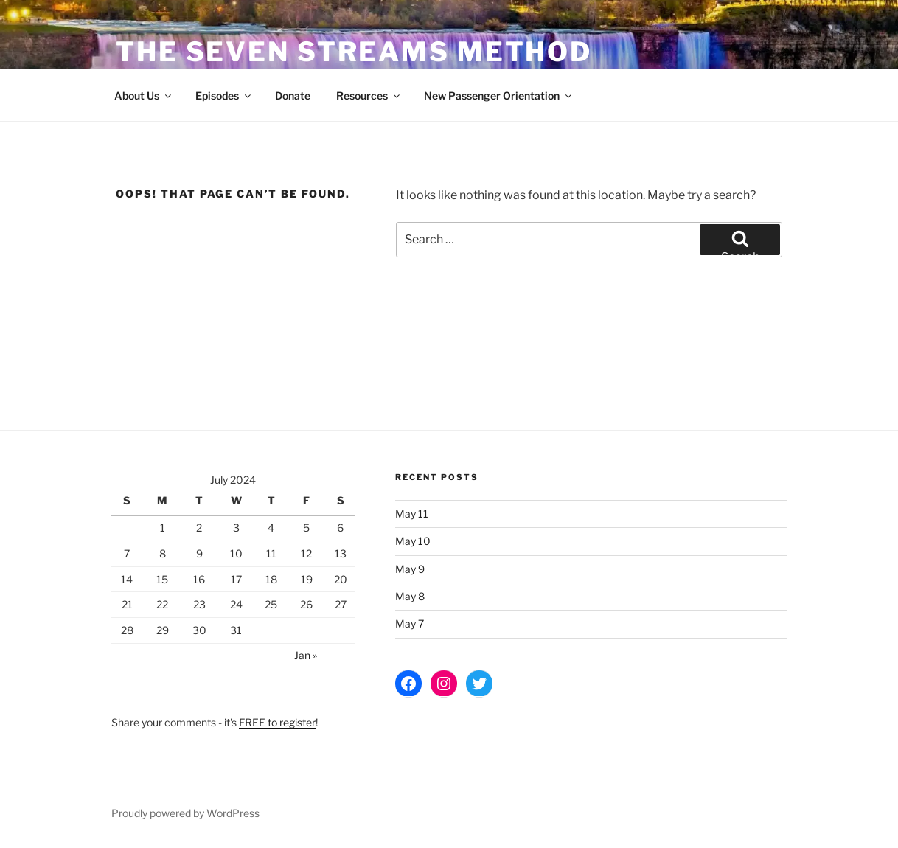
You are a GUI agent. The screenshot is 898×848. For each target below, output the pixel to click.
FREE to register (277, 722)
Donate (292, 95)
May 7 (409, 623)
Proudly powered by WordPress (185, 813)
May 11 (411, 513)
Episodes (224, 95)
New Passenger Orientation (499, 95)
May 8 (410, 596)
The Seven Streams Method (354, 51)
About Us (143, 95)
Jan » (305, 655)
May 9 (410, 569)
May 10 (413, 541)
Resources (369, 95)
